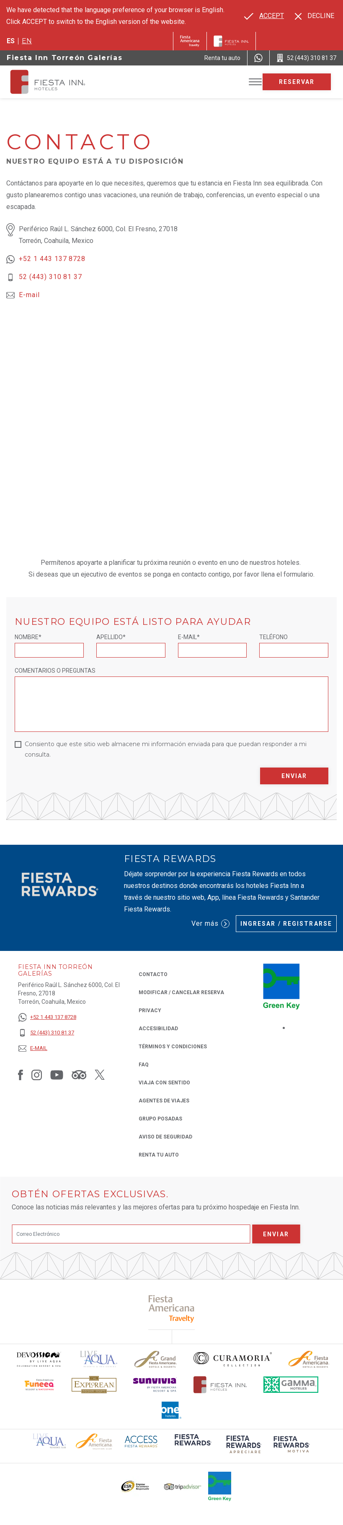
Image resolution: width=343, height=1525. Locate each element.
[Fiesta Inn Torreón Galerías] (55, 81)
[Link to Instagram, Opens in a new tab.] (36, 1074)
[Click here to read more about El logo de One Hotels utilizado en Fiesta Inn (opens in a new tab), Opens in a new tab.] (172, 1410)
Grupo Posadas (160, 1119)
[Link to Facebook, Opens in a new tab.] (20, 1074)
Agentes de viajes (164, 1101)
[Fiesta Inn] (231, 41)
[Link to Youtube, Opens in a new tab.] (56, 1074)
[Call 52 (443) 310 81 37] (306, 57)
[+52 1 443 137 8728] (47, 1017)
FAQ (144, 1065)
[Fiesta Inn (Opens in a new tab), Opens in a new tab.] (189, 41)
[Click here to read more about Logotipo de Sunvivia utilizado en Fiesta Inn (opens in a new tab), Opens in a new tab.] (155, 1384)
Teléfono (273, 637)
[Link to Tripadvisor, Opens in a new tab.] (79, 1074)
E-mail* (189, 637)
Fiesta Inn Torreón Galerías (64, 58)
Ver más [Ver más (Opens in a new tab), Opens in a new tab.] (210, 923)
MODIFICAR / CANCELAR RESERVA (181, 992)
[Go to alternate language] (264, 16)
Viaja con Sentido (164, 1083)
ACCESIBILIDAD (158, 1028)
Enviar (294, 776)
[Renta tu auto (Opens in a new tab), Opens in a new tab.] (222, 57)
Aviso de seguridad (165, 1137)
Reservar (297, 81)
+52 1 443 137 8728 (52, 259)
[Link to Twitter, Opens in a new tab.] (100, 1074)
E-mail (29, 295)
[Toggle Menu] (255, 82)
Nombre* (28, 637)
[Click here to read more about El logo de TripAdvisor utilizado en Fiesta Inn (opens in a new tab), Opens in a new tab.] (182, 1486)
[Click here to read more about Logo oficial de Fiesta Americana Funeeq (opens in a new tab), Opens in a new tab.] (40, 1384)
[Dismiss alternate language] (314, 16)
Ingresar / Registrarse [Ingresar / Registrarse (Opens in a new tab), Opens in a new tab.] (286, 923)
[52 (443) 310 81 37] (47, 1033)
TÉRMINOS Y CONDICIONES (173, 1047)
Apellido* (111, 637)
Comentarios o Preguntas (55, 670)
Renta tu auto (159, 1154)
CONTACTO (153, 974)
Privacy (150, 1009)
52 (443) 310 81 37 (50, 277)
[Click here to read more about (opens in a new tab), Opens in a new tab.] (171, 1309)
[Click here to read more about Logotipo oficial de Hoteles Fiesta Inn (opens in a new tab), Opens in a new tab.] (220, 1384)
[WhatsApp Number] (258, 57)
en (27, 41)
